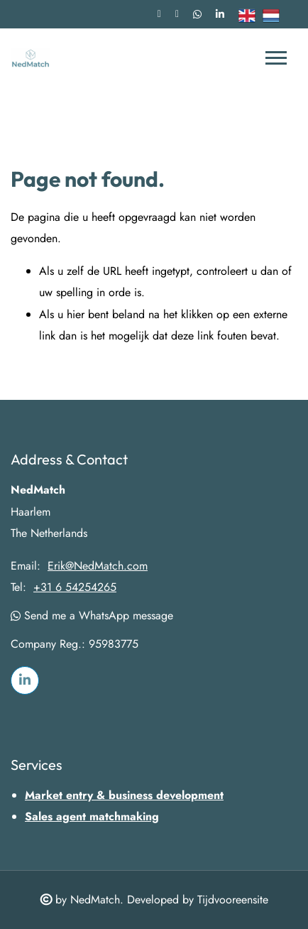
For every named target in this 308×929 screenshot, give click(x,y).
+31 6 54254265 (74, 587)
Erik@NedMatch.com (98, 566)
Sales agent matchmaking (92, 816)
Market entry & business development (124, 795)
